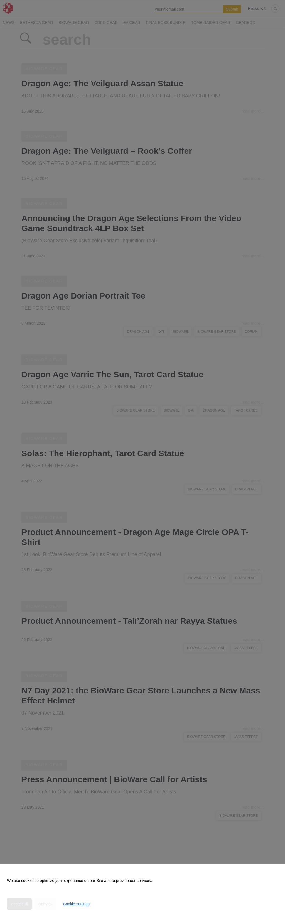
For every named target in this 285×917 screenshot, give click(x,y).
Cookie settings (76, 904)
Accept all (19, 904)
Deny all (45, 904)
